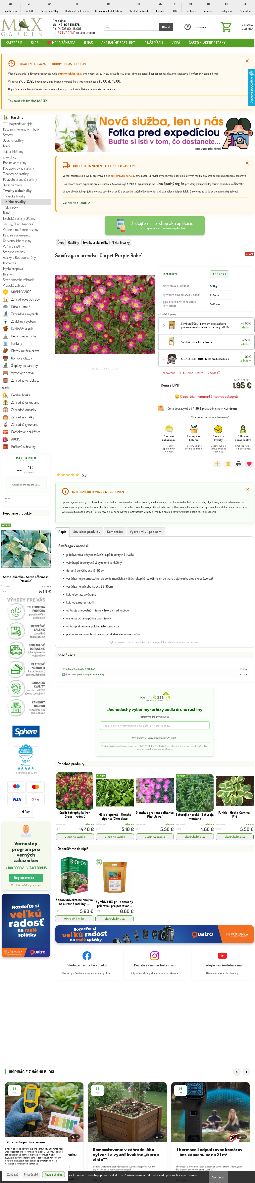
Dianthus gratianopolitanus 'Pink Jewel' (155, 815)
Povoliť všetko (53, 1175)
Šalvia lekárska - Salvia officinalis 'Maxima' (26, 579)
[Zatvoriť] (247, 61)
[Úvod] (22, 27)
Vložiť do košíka (75, 837)
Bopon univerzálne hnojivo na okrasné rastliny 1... (74, 902)
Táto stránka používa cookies (25, 1142)
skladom (89, 824)
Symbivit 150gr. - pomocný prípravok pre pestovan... (114, 904)
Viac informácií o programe (26, 885)
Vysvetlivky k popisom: (146, 532)
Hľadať (166, 27)
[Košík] (236, 27)
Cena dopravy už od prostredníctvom (202, 408)
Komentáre (115, 532)
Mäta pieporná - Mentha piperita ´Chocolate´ (115, 817)
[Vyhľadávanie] (131, 27)
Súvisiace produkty (86, 532)
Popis (62, 532)
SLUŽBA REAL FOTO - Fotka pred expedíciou (205, 358)
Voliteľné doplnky (167, 314)
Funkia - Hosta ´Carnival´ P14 (234, 815)
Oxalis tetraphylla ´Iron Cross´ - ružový (74, 815)
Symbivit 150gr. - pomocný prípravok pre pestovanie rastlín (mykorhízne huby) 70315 (205, 325)
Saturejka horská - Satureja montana (195, 817)
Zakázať (12, 1174)
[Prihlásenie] (195, 27)
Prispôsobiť (31, 1174)
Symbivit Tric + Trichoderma (196, 342)
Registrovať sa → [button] (26, 878)
